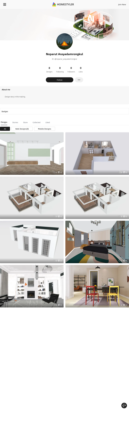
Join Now (122, 4)
